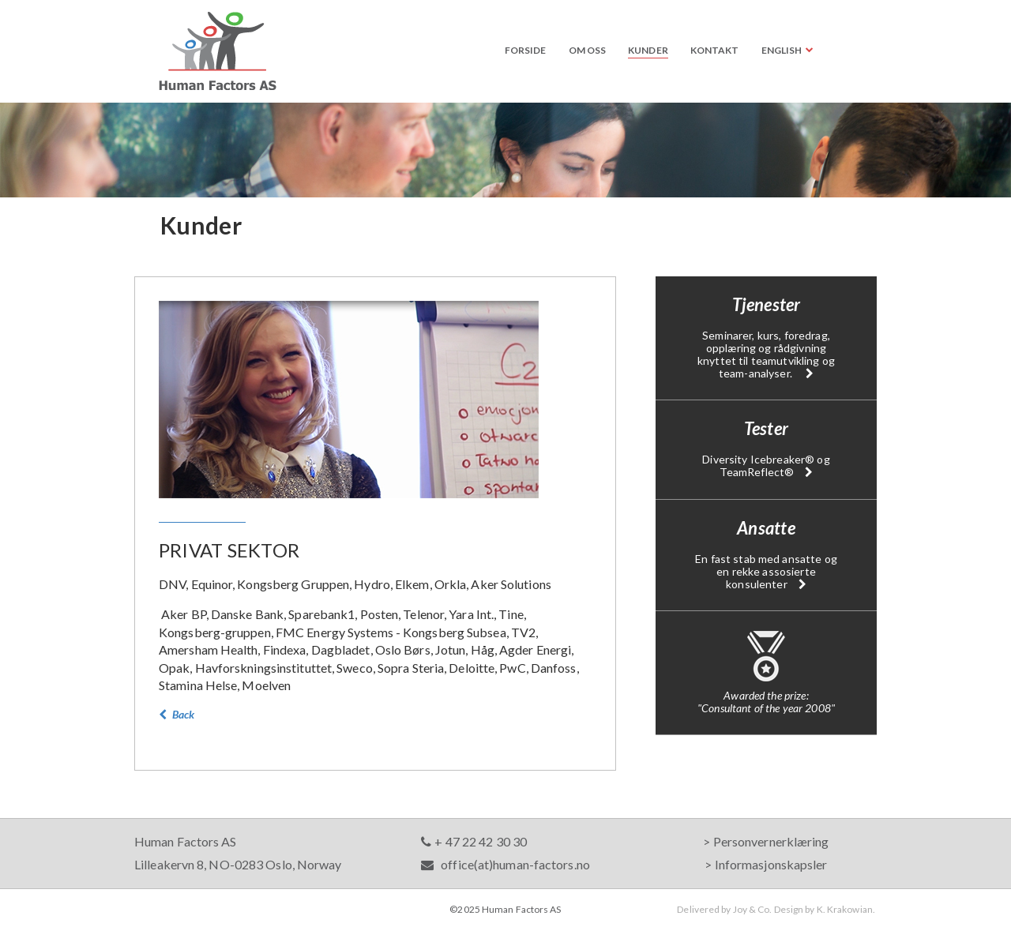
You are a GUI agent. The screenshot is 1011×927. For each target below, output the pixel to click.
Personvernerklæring (771, 841)
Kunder (648, 50)
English (781, 50)
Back (177, 714)
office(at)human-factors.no (505, 864)
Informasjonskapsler (771, 864)
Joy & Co (751, 909)
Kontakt (714, 50)
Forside (526, 50)
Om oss (588, 50)
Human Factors (217, 51)
